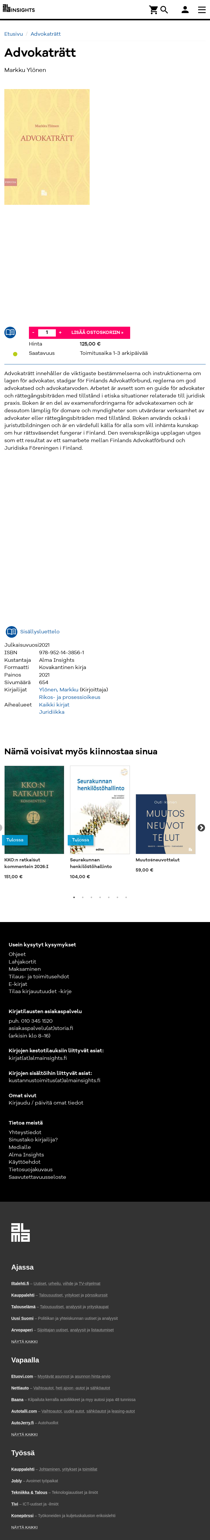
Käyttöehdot (24, 1162)
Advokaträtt (46, 34)
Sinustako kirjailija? (33, 1140)
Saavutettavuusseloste (37, 1177)
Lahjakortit (22, 962)
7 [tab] (126, 897)
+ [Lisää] (60, 332)
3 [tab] (91, 897)
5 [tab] (109, 897)
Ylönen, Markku (58, 690)
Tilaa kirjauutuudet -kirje (40, 991)
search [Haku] (164, 10)
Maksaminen (25, 969)
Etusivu (13, 34)
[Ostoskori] (154, 9)
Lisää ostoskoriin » (97, 332)
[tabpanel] (34, 825)
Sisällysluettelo (40, 632)
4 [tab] (100, 897)
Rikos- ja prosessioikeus (69, 697)
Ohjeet (17, 954)
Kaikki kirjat (54, 705)
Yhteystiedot (25, 1132)
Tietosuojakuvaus (31, 1169)
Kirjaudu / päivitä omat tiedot (46, 1103)
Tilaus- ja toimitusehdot (39, 976)
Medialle (20, 1147)
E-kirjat (18, 984)
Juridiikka (52, 712)
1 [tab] (74, 897)
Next (201, 828)
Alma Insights (26, 1155)
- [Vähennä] (33, 332)
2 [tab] (83, 897)
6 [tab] (117, 897)
